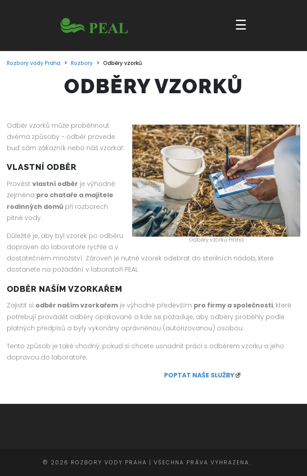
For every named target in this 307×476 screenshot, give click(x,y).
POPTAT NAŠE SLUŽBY (199, 375)
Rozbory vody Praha (34, 63)
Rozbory (82, 63)
